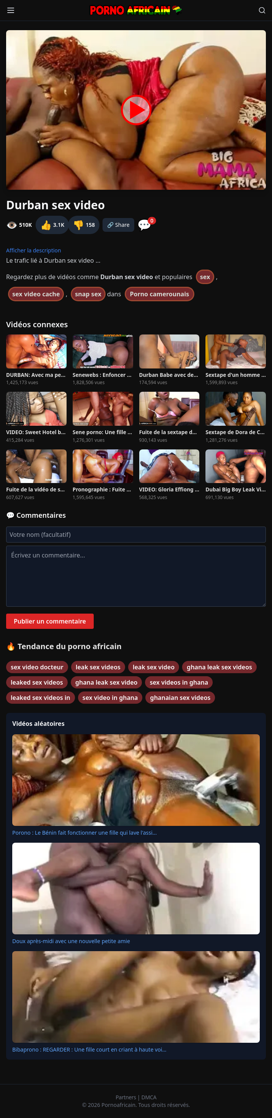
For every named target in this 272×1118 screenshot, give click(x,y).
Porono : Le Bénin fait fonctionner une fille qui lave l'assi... (84, 832)
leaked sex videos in (40, 697)
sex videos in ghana (179, 682)
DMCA (149, 1097)
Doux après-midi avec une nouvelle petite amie (71, 941)
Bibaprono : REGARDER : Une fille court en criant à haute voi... (89, 1049)
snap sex (88, 294)
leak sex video (153, 667)
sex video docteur (37, 667)
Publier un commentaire (50, 621)
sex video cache (36, 294)
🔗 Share (118, 224)
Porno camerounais (159, 294)
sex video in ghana (110, 697)
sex (205, 277)
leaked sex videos (37, 682)
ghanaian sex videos (180, 697)
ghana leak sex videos (219, 667)
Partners (126, 1097)
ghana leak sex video (106, 682)
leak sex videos (98, 667)
